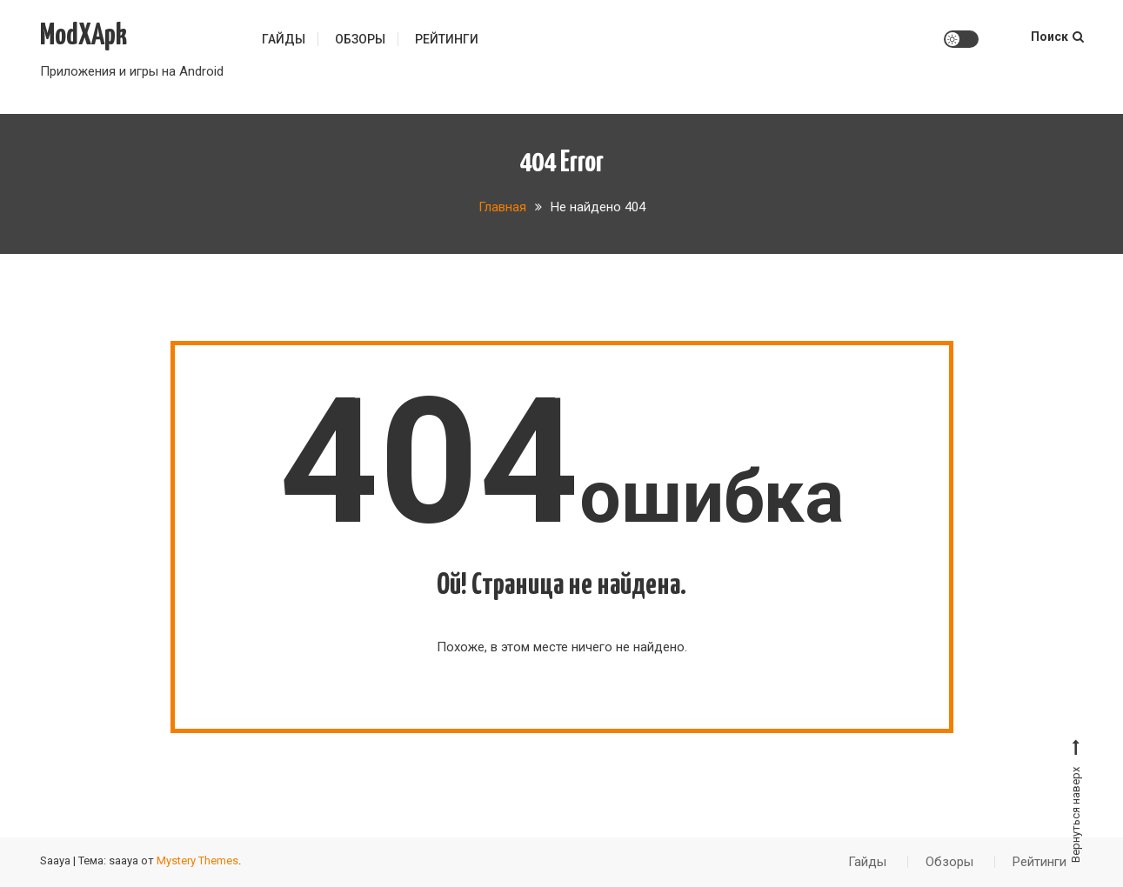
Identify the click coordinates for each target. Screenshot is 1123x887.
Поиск (1057, 36)
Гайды (283, 39)
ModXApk (83, 36)
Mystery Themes (197, 860)
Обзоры (360, 39)
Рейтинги (446, 39)
